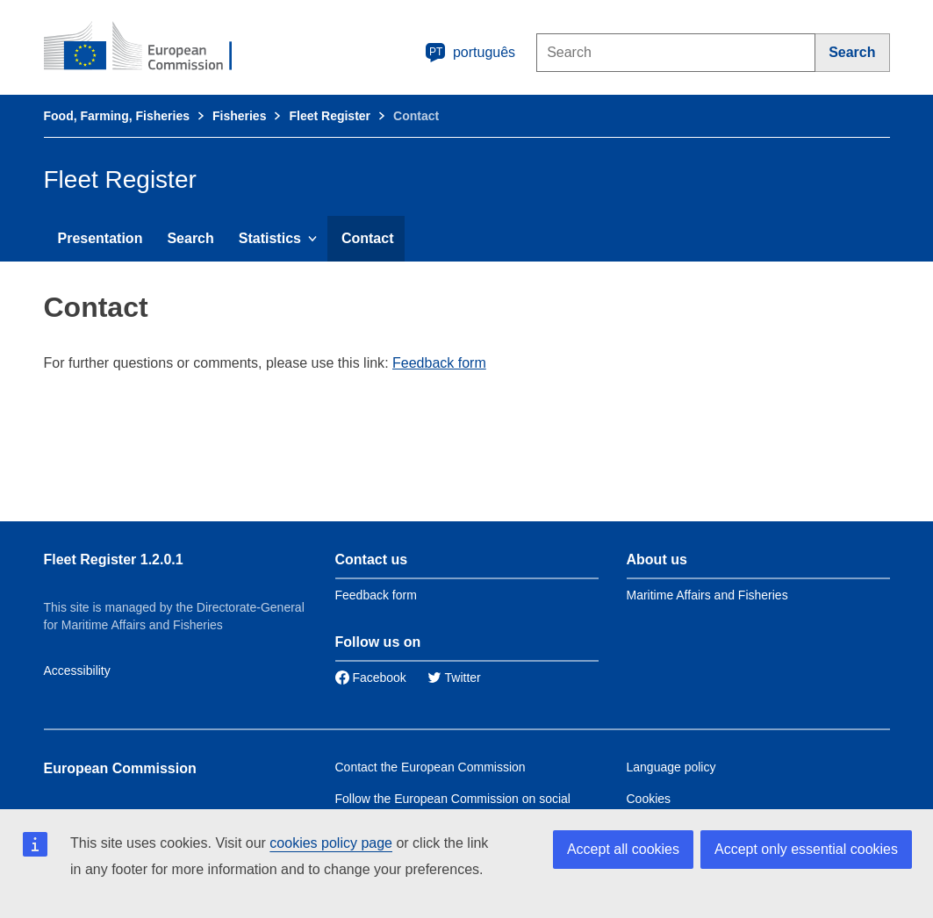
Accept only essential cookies (806, 849)
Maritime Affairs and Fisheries (707, 595)
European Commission (120, 768)
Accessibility (77, 670)
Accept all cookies (623, 849)
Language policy (671, 767)
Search (190, 238)
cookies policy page (330, 843)
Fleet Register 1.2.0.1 (113, 559)
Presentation (100, 238)
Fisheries (239, 116)
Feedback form (439, 362)
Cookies (649, 799)
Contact (367, 238)
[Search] (852, 52)
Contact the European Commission (430, 767)
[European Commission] (150, 47)
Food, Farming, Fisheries (117, 116)
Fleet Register (329, 116)
